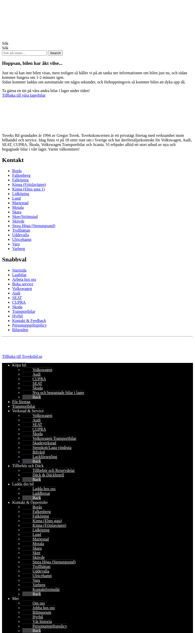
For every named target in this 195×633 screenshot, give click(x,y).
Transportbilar (23, 311)
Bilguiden (20, 330)
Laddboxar (41, 493)
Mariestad (20, 203)
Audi (16, 293)
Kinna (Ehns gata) (47, 521)
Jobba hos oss (43, 608)
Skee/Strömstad (25, 216)
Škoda (37, 388)
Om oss (38, 603)
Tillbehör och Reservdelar (53, 470)
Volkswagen (22, 288)
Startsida (19, 270)
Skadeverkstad (44, 443)
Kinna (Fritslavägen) (29, 184)
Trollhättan (21, 230)
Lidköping (20, 194)
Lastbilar (19, 275)
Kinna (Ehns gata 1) (28, 189)
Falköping (20, 180)
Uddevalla (20, 235)
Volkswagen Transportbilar (54, 438)
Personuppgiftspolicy (29, 325)
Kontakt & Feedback (29, 320)
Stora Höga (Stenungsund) (33, 226)
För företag (21, 402)
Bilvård (38, 452)
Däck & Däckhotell (48, 475)
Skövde (18, 221)
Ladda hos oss (44, 489)
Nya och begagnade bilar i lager (58, 392)
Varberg (18, 248)
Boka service (22, 284)
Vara (16, 244)
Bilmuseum (41, 612)
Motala (18, 207)
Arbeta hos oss (24, 279)
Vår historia (42, 621)
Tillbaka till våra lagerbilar (23, 95)
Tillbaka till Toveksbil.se (22, 356)
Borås (17, 171)
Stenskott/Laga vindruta (51, 447)
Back (36, 397)
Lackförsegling (44, 456)
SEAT (17, 298)
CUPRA (19, 302)
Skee (36, 553)
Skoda (17, 307)
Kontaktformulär (46, 589)
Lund (16, 198)
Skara (16, 212)
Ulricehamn (21, 239)
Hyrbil (17, 316)
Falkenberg (21, 175)
